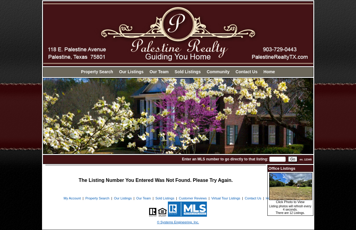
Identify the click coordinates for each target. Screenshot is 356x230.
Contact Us (247, 72)
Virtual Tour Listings (225, 198)
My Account (72, 198)
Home (269, 72)
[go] (293, 159)
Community (218, 72)
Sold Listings (188, 72)
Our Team (158, 72)
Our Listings (131, 72)
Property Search (97, 72)
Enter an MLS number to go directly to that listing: (225, 159)
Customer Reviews (193, 198)
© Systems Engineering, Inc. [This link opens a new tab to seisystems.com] (178, 222)
